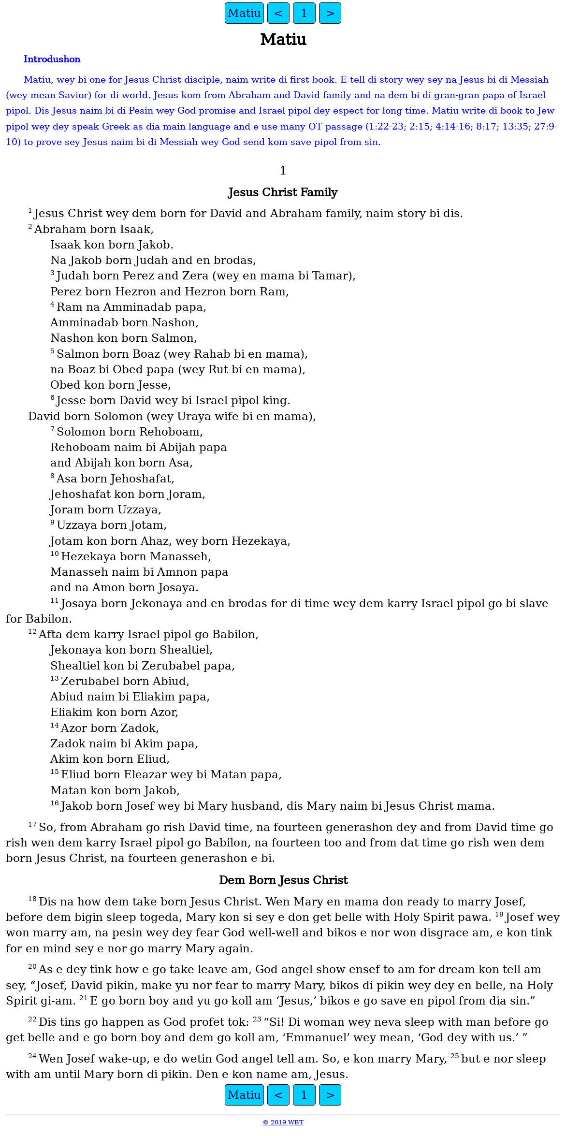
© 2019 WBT (283, 1122)
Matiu (244, 13)
